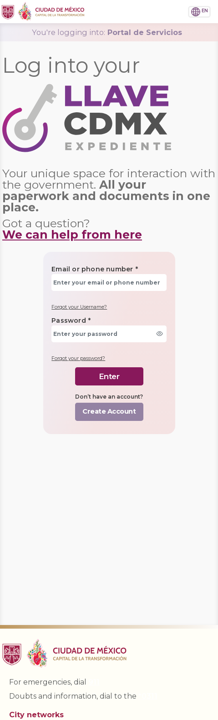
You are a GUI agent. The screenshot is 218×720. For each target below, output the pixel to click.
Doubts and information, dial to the (83, 696)
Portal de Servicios (107, 32)
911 (94, 682)
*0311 (147, 696)
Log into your (71, 65)
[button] (172, 10)
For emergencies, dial (54, 682)
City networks (36, 714)
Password (71, 320)
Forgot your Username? (79, 307)
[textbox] (109, 282)
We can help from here (72, 234)
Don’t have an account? (109, 396)
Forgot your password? (78, 358)
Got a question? (72, 228)
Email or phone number (94, 269)
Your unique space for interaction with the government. (108, 190)
